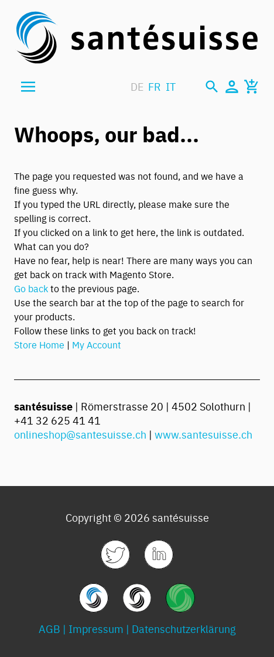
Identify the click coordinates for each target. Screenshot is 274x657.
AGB (49, 628)
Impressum (96, 628)
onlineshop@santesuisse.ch (80, 434)
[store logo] (137, 37)
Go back (31, 288)
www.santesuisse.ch (203, 434)
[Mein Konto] (231, 86)
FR (154, 86)
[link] (115, 554)
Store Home (39, 344)
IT (171, 86)
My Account (96, 344)
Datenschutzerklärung (184, 628)
